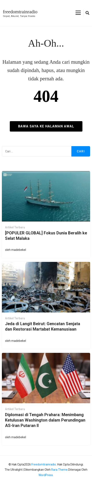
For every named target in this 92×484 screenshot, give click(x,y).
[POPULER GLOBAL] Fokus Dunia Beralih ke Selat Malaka (46, 235)
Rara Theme (59, 469)
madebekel (18, 249)
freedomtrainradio (20, 11)
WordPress (46, 475)
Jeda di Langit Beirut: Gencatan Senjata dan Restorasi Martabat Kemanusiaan (42, 326)
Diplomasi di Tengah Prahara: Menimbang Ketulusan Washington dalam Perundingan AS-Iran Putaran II (45, 420)
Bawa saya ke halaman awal (46, 126)
